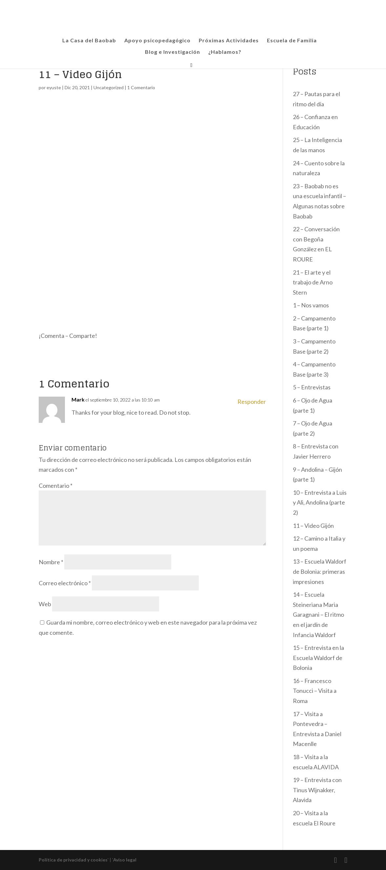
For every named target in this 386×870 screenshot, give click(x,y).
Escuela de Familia (292, 40)
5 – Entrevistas (312, 387)
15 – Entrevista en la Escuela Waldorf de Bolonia (318, 657)
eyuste (54, 87)
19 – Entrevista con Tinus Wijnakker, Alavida (317, 789)
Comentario (55, 485)
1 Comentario (141, 87)
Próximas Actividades (229, 40)
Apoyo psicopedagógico (157, 40)
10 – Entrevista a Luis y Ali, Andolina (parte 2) (320, 502)
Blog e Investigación (172, 52)
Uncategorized (108, 87)
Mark (78, 399)
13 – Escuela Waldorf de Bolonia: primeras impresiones (319, 571)
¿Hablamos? (224, 52)
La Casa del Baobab (89, 40)
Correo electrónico (65, 583)
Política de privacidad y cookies (73, 859)
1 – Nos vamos (311, 305)
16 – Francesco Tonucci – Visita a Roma (314, 690)
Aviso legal (124, 859)
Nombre (51, 562)
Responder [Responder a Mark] (251, 401)
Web (45, 604)
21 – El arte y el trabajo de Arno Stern (313, 282)
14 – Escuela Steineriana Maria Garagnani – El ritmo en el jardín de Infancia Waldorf (318, 614)
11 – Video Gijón (313, 525)
